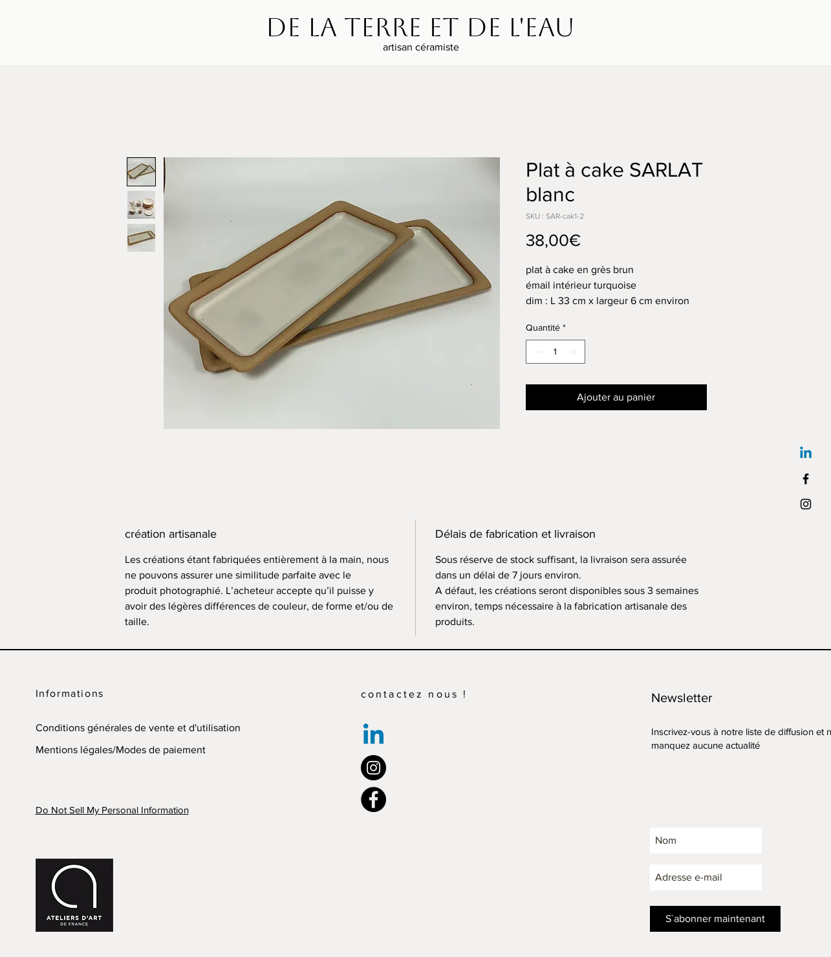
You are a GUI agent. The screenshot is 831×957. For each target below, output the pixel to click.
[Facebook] (373, 799)
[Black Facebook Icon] (806, 479)
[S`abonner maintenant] (715, 919)
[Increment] (575, 351)
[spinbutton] (555, 351)
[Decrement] (536, 351)
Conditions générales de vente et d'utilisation (138, 727)
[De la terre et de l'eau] (420, 27)
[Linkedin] (806, 453)
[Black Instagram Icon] (806, 504)
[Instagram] (373, 767)
